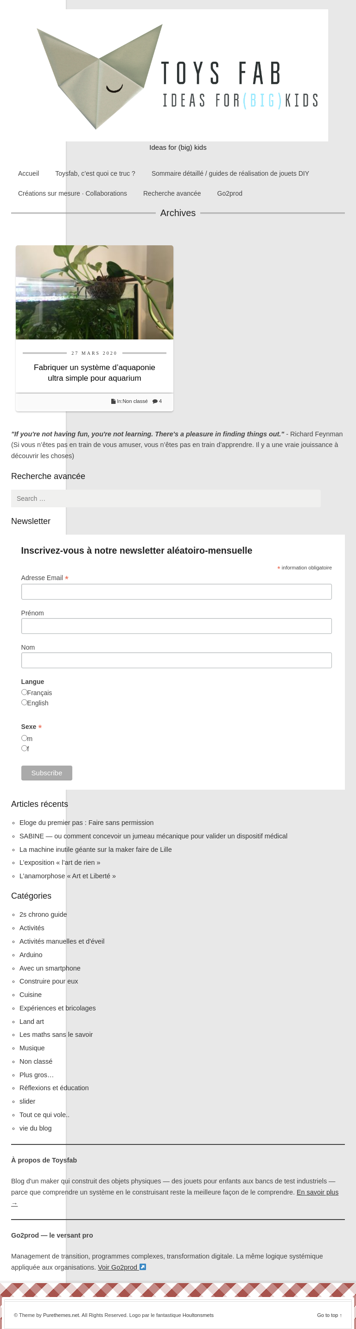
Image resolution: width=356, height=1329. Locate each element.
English (38, 703)
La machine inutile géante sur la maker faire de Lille (95, 849)
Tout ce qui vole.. (44, 1114)
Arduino (31, 954)
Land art (31, 1021)
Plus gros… (36, 1075)
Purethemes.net (61, 1315)
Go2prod (229, 193)
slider (27, 1101)
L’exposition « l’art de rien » (59, 862)
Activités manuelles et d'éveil (62, 941)
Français (39, 692)
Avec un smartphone (50, 968)
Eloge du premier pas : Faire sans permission (86, 822)
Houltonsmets (198, 1315)
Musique (31, 1048)
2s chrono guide (43, 914)
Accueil (28, 173)
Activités (31, 928)
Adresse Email (45, 578)
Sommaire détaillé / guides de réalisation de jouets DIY (230, 173)
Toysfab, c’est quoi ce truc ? (95, 173)
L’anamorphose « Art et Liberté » (67, 876)
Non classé (134, 401)
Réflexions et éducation (54, 1088)
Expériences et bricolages (58, 1008)
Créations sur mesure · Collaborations (72, 193)
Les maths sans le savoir (56, 1034)
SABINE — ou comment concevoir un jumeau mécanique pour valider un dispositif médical (153, 836)
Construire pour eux (48, 981)
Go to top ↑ (329, 1315)
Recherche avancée (172, 193)
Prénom (32, 613)
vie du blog (35, 1128)
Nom (28, 647)
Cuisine (30, 994)
